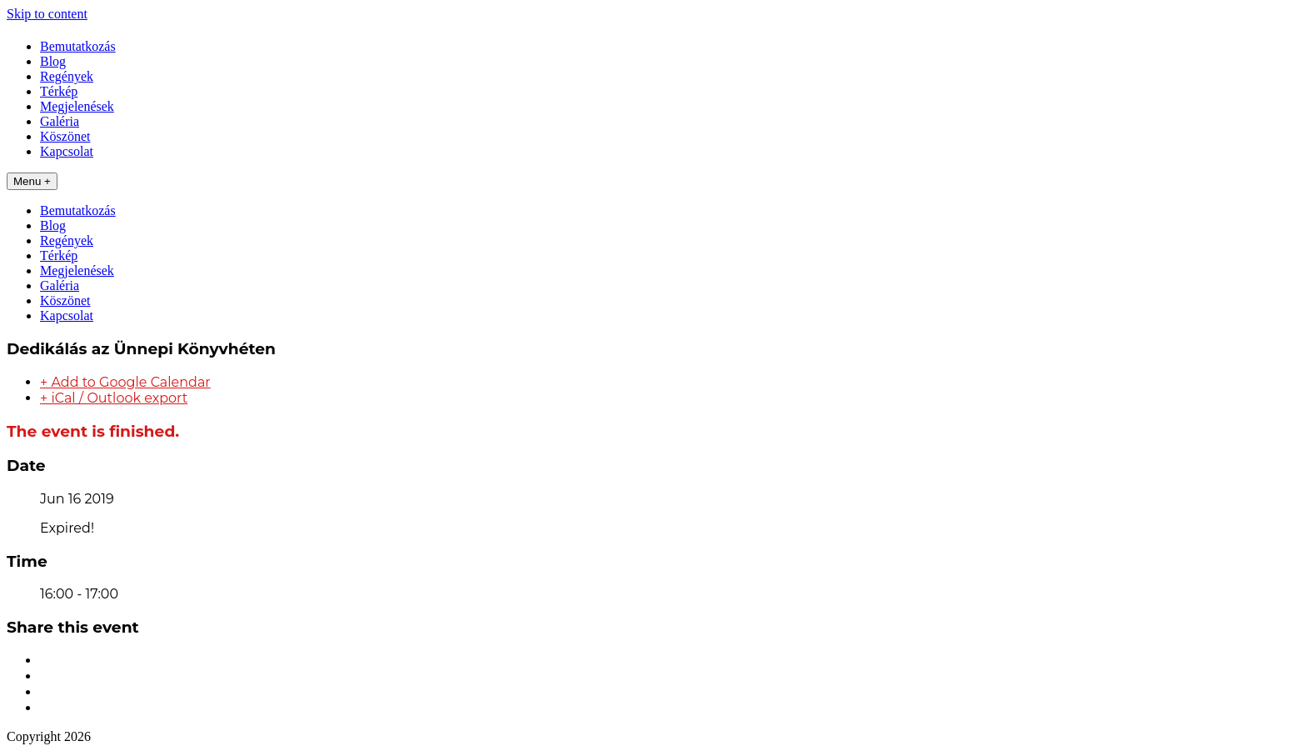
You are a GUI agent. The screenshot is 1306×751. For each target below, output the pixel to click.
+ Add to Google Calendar (125, 382)
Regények (66, 76)
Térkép (58, 91)
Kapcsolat (66, 151)
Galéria (59, 121)
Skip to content (47, 14)
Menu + (32, 181)
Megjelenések (77, 106)
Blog (53, 61)
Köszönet (65, 136)
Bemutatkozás (78, 46)
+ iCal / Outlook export (113, 398)
